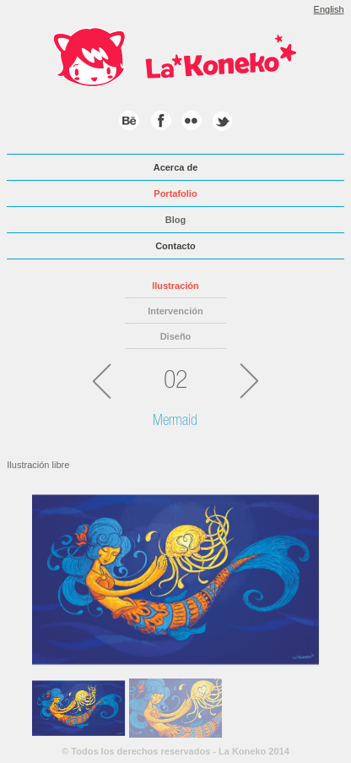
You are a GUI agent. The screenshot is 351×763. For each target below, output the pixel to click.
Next (306, 574)
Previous (44, 574)
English (329, 9)
